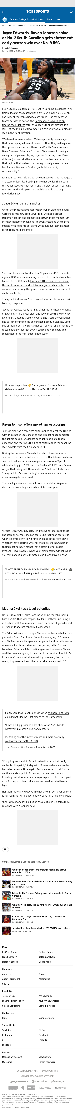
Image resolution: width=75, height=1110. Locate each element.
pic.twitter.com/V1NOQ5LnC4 (21, 741)
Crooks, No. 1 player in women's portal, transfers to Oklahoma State (38, 918)
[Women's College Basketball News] (26, 19)
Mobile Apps (45, 962)
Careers (43, 974)
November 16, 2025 (50, 395)
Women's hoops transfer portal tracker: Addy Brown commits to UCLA (39, 871)
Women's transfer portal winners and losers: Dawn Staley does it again (42, 883)
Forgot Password (47, 1062)
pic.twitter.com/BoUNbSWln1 (41, 389)
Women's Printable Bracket (59, 26)
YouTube (6, 1030)
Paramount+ (45, 979)
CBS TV (5, 984)
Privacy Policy (45, 996)
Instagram (7, 1035)
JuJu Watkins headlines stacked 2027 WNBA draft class (41, 928)
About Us (6, 974)
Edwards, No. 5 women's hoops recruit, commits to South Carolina (41, 894)
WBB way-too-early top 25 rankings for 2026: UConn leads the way (42, 906)
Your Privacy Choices (49, 1001)
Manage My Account (12, 1057)
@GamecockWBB (14, 389)
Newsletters (45, 1057)
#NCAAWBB (60, 569)
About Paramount (11, 979)
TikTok (42, 1030)
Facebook (43, 1035)
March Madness (10, 962)
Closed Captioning (11, 1006)
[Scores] (50, 19)
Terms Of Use (9, 996)
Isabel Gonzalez (11, 48)
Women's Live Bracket (38, 26)
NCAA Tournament (20, 26)
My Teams (7, 1062)
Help (4, 1018)
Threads (43, 1040)
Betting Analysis (47, 957)
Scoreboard (6, 26)
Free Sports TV (9, 957)
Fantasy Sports (46, 952)
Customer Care (46, 1018)
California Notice (47, 1006)
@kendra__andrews (58, 713)
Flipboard (7, 1045)
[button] (58, 19)
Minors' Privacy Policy (13, 1001)
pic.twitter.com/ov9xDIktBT (46, 573)
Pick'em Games (10, 952)
